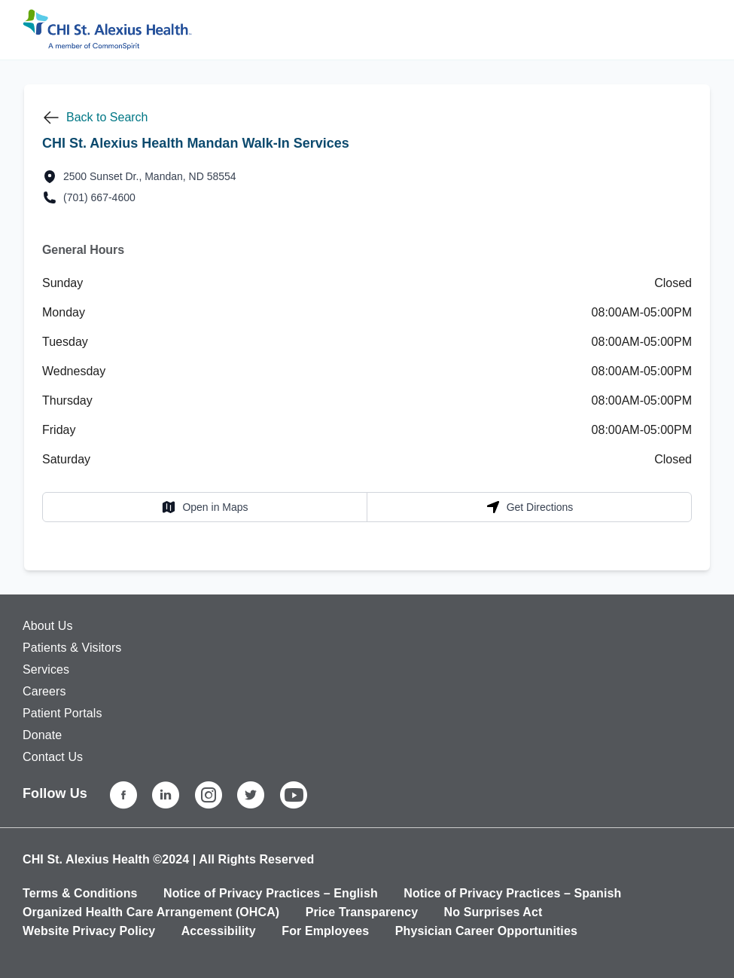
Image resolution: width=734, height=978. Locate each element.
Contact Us (53, 756)
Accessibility (218, 931)
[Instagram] (208, 794)
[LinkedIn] (165, 794)
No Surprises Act (493, 912)
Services (46, 669)
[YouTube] (293, 794)
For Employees (325, 931)
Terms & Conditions (80, 893)
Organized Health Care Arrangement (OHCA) (151, 912)
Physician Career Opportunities (486, 931)
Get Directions (530, 507)
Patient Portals (62, 713)
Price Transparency (362, 912)
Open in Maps (204, 507)
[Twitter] (250, 794)
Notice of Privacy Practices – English (270, 893)
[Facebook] (123, 794)
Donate (42, 735)
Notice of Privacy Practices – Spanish (512, 893)
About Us (48, 625)
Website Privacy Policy (89, 931)
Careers (44, 691)
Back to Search (107, 117)
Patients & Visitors (72, 647)
